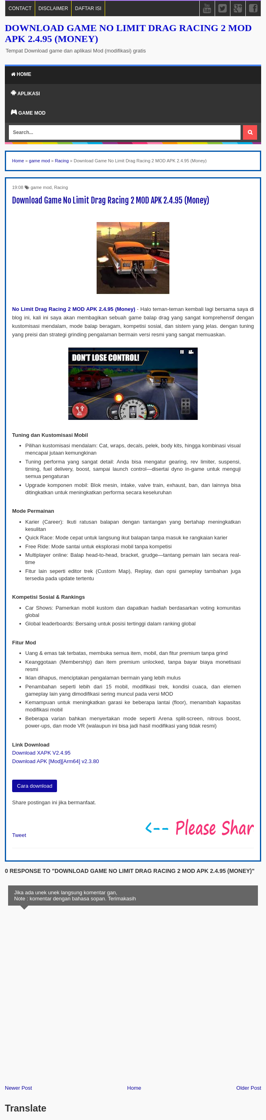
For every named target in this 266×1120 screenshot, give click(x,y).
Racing (61, 187)
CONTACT (20, 8)
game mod (41, 187)
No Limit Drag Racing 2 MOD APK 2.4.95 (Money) (73, 309)
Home (21, 74)
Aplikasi (25, 93)
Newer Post (18, 1088)
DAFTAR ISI (88, 8)
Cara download (34, 786)
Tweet (19, 835)
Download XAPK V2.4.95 (41, 753)
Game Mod (28, 112)
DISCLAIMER (53, 8)
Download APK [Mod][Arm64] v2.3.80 (55, 761)
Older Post (248, 1088)
